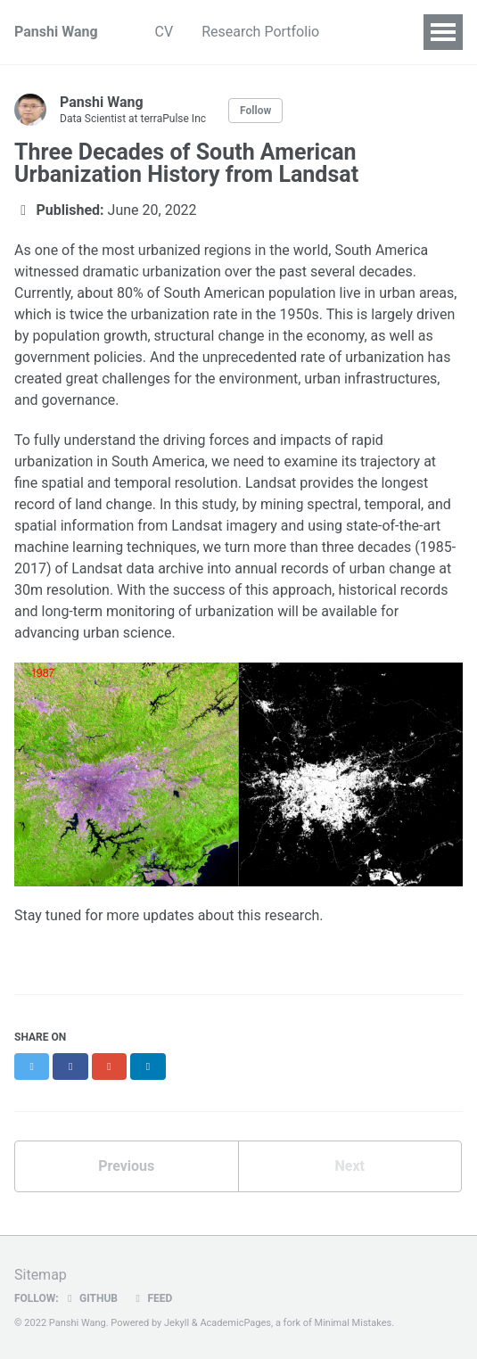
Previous (126, 1165)
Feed (151, 1298)
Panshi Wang (56, 31)
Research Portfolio (260, 31)
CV (164, 31)
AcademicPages (235, 1323)
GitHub (90, 1298)
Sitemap (40, 1274)
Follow (255, 110)
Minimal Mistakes (353, 1323)
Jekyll (176, 1323)
